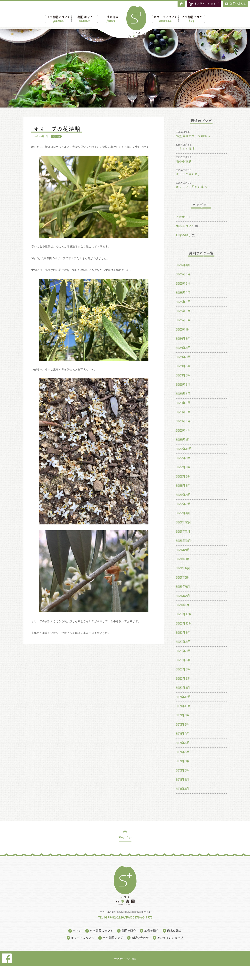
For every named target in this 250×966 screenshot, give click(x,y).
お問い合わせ (235, 3)
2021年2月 (183, 595)
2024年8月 (183, 347)
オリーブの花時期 (56, 129)
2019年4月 (183, 761)
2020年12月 (184, 614)
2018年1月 (182, 788)
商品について (185, 226)
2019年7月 (183, 733)
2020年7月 (183, 650)
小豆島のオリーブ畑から (193, 136)
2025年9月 (183, 274)
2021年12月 (183, 522)
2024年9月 (183, 338)
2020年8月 (183, 641)
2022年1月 (183, 513)
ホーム (77, 930)
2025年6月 (183, 301)
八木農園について (42, 16)
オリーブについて (182, 16)
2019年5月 (183, 752)
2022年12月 (184, 448)
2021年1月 (182, 605)
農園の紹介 (68, 16)
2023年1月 (183, 439)
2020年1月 (183, 687)
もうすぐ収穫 (185, 148)
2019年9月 (183, 715)
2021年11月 (183, 531)
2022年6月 (183, 476)
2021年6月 (183, 568)
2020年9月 (183, 632)
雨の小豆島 (183, 161)
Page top (125, 837)
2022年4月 (183, 494)
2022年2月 (183, 503)
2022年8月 (183, 467)
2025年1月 (183, 329)
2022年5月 (183, 485)
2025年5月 (183, 311)
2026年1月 (183, 265)
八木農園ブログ (208, 16)
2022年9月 (183, 458)
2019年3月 (183, 770)
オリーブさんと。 (188, 174)
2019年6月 (183, 742)
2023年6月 (183, 412)
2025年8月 (183, 283)
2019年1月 (182, 779)
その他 (56, 136)
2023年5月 (183, 421)
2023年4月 (183, 430)
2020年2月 (183, 678)
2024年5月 (183, 366)
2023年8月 (183, 393)
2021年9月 (183, 549)
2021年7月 (183, 559)
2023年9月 (183, 384)
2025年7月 (183, 292)
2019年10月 (183, 706)
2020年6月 (183, 660)
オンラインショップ (170, 937)
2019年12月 (183, 696)
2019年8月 (183, 724)
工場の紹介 (94, 16)
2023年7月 (183, 402)
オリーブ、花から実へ (191, 186)
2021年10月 (183, 540)
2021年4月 (183, 586)
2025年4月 (183, 320)
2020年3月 (183, 669)
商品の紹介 (156, 16)
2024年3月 (183, 375)
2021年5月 (183, 577)
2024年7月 (183, 356)
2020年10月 (184, 623)
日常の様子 (183, 235)
